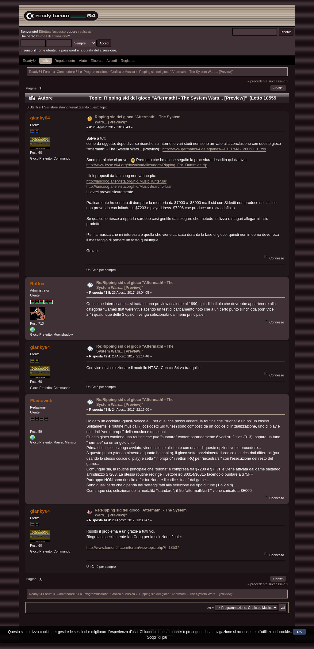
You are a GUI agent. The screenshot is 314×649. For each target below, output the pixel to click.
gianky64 (40, 117)
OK (299, 632)
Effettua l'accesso (52, 31)
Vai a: (210, 607)
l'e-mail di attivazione (52, 36)
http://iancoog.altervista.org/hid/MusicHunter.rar (126, 181)
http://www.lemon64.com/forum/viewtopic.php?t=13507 (132, 547)
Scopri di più (157, 637)
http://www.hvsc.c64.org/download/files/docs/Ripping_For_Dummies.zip (146, 165)
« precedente (257, 81)
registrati (84, 31)
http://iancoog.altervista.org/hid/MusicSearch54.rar (129, 186)
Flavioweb (41, 400)
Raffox (37, 283)
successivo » (278, 81)
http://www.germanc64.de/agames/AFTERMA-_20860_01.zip (214, 149)
